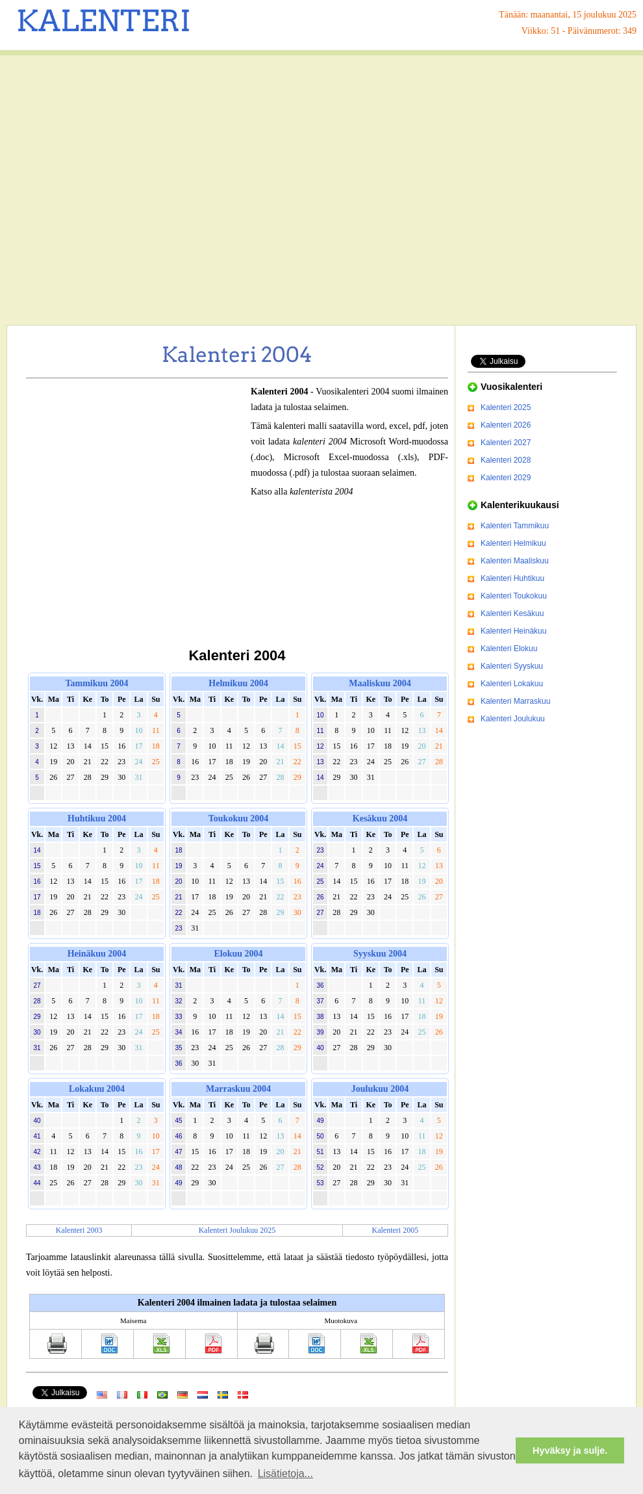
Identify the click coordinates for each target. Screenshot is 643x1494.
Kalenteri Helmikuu (513, 543)
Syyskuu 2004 (380, 954)
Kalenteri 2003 (79, 1230)
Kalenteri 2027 (506, 442)
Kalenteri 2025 (506, 407)
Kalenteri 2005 (395, 1230)
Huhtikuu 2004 (97, 818)
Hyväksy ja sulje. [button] (570, 1450)
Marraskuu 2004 (238, 1089)
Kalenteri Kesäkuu (512, 613)
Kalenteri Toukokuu (514, 595)
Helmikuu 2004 (238, 683)
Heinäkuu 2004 (97, 954)
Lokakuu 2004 (97, 1089)
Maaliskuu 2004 (379, 683)
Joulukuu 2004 (380, 1089)
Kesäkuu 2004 (380, 818)
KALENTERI (103, 20)
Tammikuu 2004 (96, 683)
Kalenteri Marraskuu (515, 701)
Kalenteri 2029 (506, 477)
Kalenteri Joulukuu (513, 718)
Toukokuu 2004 (238, 818)
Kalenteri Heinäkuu (513, 631)
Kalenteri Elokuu (509, 648)
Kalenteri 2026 (506, 425)
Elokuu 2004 (238, 954)
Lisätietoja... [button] (285, 1473)
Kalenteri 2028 (506, 460)
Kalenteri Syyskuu (512, 666)
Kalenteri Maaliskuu (515, 560)
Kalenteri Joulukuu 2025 (237, 1230)
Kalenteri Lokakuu (512, 683)
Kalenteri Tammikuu (515, 525)
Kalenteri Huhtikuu (512, 578)
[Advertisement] (122, 190)
